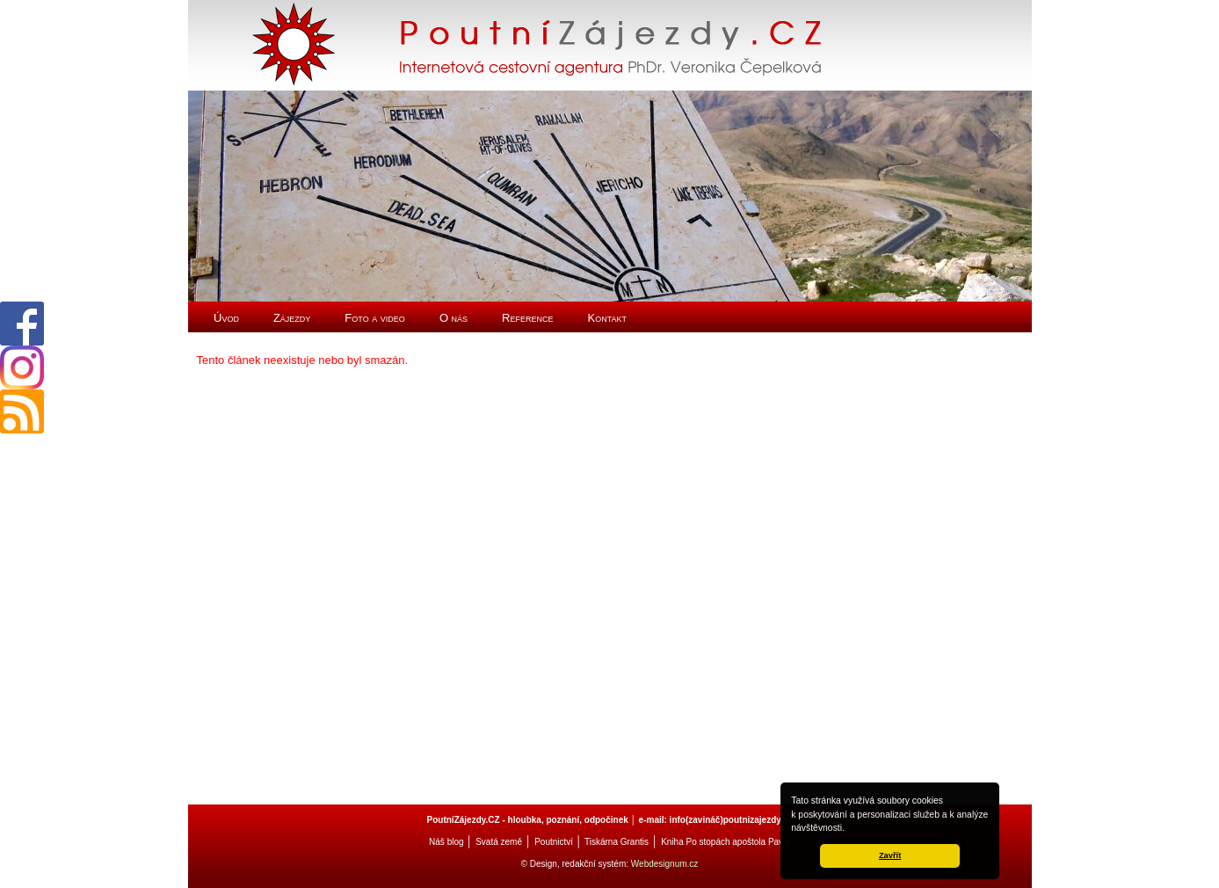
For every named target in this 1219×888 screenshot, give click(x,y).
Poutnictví (553, 842)
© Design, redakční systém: (576, 864)
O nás (453, 317)
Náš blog (446, 842)
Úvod (226, 317)
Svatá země (498, 842)
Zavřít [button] (890, 855)
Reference (527, 317)
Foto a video (375, 317)
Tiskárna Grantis (616, 842)
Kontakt (608, 317)
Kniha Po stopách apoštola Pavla (725, 842)
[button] (849, 829)
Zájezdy (291, 317)
